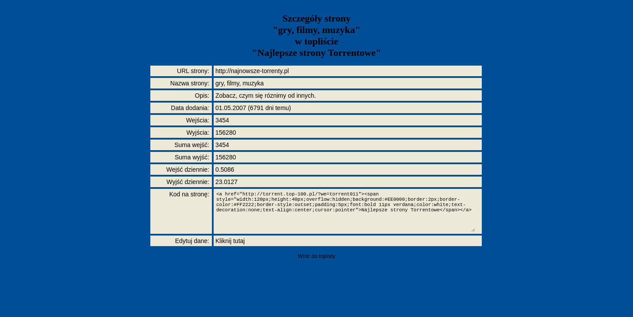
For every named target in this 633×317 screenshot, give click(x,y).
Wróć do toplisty (316, 256)
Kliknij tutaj (230, 240)
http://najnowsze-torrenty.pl (252, 70)
